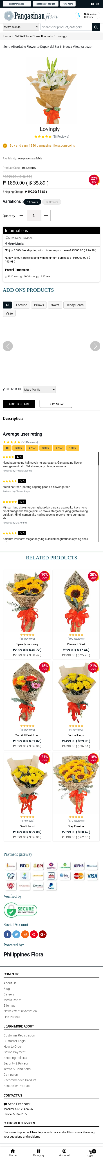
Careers (9, 994)
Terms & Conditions (17, 1069)
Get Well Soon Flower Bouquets (34, 36)
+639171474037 (23, 1109)
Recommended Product (20, 1080)
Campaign (11, 1074)
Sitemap (9, 1005)
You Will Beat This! (27, 735)
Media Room (12, 1000)
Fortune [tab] (21, 305)
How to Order (13, 1046)
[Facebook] (7, 934)
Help (95, 3)
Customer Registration (19, 1035)
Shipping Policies (15, 1058)
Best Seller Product (45, 3)
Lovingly (62, 36)
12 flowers (51, 202)
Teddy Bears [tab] (74, 305)
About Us (10, 983)
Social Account (16, 924)
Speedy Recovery (27, 644)
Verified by (13, 896)
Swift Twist (27, 826)
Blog (7, 988)
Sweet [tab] (55, 305)
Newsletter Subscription (20, 1011)
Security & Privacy (16, 1063)
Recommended (17, 3)
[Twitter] (16, 934)
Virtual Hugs (76, 735)
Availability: (22, 158)
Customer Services (19, 1123)
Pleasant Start (76, 644)
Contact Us (13, 1095)
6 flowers (32, 202)
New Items (68, 3)
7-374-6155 (19, 1114)
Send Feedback (17, 1103)
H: (43, 276)
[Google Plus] (43, 934)
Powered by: (14, 945)
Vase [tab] (9, 313)
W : (27, 276)
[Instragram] (25, 934)
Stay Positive (76, 826)
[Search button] (96, 27)
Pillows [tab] (39, 305)
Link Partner (12, 1016)
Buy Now (56, 404)
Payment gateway (18, 854)
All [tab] (7, 305)
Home (7, 36)
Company (11, 974)
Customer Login (15, 1041)
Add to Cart (19, 404)
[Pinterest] (34, 934)
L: (11, 276)
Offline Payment (15, 1052)
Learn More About (19, 1026)
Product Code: (19, 168)
